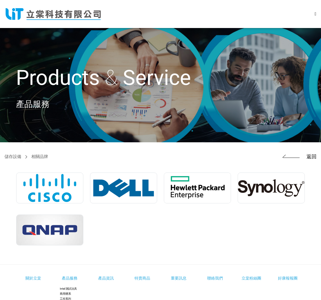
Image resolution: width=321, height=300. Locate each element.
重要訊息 (179, 278)
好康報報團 (288, 278)
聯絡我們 (215, 278)
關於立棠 (33, 278)
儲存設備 (12, 157)
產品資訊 (106, 278)
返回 (297, 157)
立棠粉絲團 (251, 278)
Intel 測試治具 (68, 288)
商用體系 (65, 293)
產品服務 (69, 278)
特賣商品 (142, 278)
